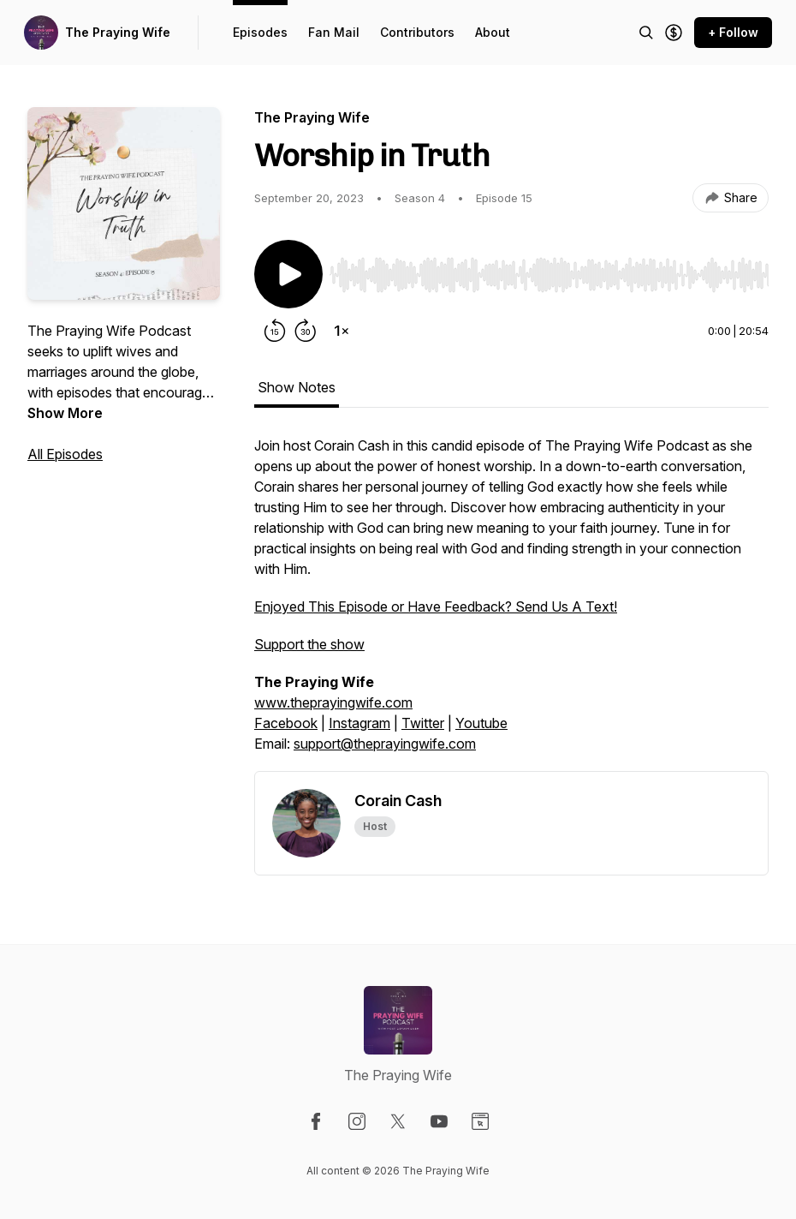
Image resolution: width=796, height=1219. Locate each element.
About (492, 32)
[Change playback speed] (341, 331)
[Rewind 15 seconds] (275, 331)
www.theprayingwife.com (333, 702)
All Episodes (65, 454)
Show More (65, 412)
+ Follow (733, 32)
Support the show (309, 644)
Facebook (286, 723)
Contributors (417, 32)
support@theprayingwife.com (385, 743)
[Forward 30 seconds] (306, 331)
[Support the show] (673, 32)
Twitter (422, 723)
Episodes (260, 32)
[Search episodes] (646, 32)
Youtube (481, 723)
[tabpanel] (511, 603)
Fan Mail (333, 32)
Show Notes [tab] (297, 387)
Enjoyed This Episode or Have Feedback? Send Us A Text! (435, 606)
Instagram (359, 723)
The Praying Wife (117, 32)
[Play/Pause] (288, 274)
